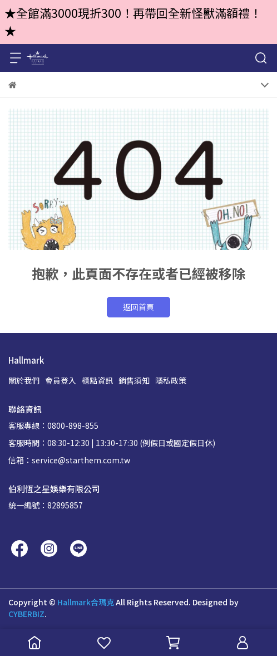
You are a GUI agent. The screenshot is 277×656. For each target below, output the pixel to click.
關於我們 (23, 380)
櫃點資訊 (97, 380)
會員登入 (60, 380)
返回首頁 (138, 306)
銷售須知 (134, 380)
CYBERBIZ (26, 613)
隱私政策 (170, 380)
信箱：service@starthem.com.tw (69, 460)
